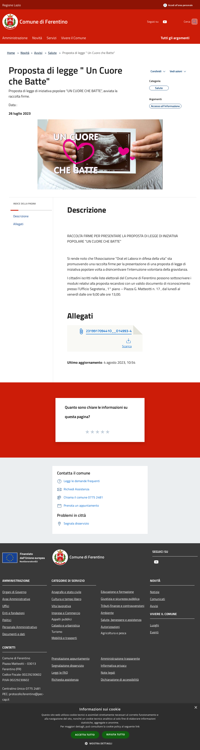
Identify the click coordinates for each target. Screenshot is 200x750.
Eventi (154, 632)
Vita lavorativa (61, 606)
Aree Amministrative (16, 599)
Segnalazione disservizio (68, 665)
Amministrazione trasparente (120, 658)
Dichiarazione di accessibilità (120, 679)
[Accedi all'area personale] (178, 5)
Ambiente (107, 612)
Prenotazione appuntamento (70, 658)
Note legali (108, 672)
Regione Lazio (11, 5)
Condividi (159, 71)
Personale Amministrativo (19, 627)
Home (11, 52)
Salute (52, 52)
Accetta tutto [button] (85, 734)
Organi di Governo (14, 592)
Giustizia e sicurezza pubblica (120, 598)
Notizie (154, 592)
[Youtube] (158, 21)
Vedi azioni (178, 71)
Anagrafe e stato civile (66, 592)
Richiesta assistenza (65, 679)
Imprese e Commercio (66, 613)
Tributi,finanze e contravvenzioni (122, 605)
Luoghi (154, 625)
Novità (25, 52)
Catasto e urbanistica (66, 625)
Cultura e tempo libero (66, 599)
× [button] (195, 707)
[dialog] (100, 726)
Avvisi (38, 52)
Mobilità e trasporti (64, 638)
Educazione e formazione (117, 591)
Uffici (5, 606)
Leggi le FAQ (60, 672)
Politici (6, 620)
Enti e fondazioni (13, 613)
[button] (100, 743)
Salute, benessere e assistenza (121, 619)
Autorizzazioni (110, 626)
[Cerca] (193, 21)
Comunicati (157, 599)
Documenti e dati (13, 634)
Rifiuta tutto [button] (115, 734)
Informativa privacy (114, 665)
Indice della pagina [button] (24, 203)
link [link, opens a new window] (138, 726)
